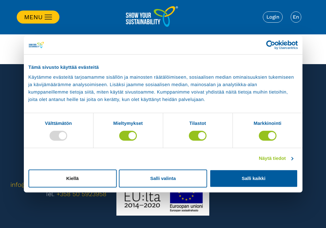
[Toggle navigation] (38, 17)
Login (272, 17)
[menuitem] (296, 17)
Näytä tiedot (272, 158)
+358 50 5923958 (81, 194)
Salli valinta (163, 178)
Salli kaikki (254, 178)
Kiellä (72, 178)
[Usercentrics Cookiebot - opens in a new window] (271, 45)
